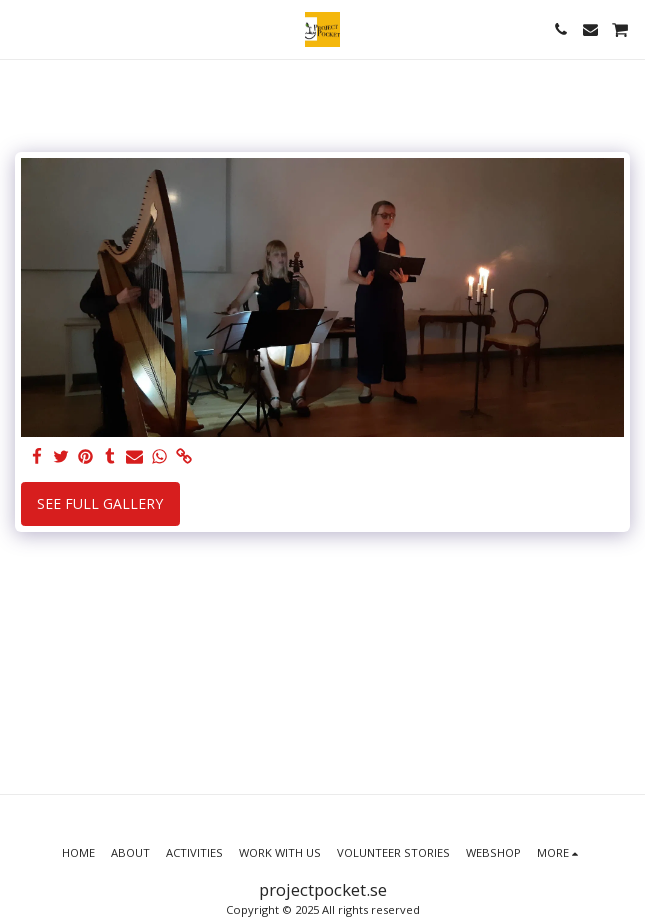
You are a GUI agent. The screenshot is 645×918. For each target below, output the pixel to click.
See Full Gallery (100, 503)
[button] (22, 28)
